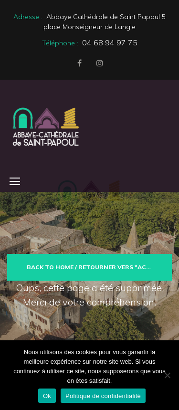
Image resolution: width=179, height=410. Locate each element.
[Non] (167, 375)
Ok (47, 395)
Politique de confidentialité (103, 395)
